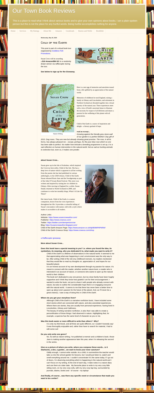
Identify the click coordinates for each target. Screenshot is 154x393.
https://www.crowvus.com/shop (81, 230)
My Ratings (34, 31)
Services (23, 31)
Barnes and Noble (85, 31)
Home (13, 31)
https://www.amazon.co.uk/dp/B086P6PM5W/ (87, 228)
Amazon (58, 31)
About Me (47, 31)
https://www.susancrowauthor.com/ (62, 217)
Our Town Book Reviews (44, 11)
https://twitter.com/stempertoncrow (61, 222)
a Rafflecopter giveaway (51, 238)
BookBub (99, 31)
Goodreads (70, 31)
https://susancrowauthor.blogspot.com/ (61, 225)
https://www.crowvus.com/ (60, 220)
